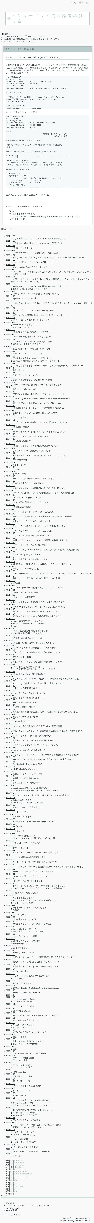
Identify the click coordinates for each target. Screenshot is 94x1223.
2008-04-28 (10, 1149)
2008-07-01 (10, 1055)
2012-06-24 (10, 743)
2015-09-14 (10, 495)
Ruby (72, 1220)
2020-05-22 (10, 346)
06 (14, 1161)
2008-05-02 (10, 1144)
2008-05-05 (10, 1130)
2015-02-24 (10, 524)
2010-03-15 (10, 883)
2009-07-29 (10, 950)
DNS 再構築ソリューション (32, 36)
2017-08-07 (10, 444)
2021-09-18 (10, 296)
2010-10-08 (10, 855)
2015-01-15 (10, 533)
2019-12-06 (10, 377)
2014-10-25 (10, 562)
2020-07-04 (10, 330)
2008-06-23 (10, 1070)
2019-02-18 (10, 396)
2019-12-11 (10, 373)
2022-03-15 (10, 265)
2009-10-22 (10, 917)
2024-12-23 (10, 241)
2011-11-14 (10, 762)
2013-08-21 (10, 664)
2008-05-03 (10, 1137)
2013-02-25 (10, 700)
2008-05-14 (10, 1122)
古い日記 (10, 1203)
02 (10, 1163)
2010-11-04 (10, 845)
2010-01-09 (10, 891)
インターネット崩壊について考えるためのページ (27, 1205)
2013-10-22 (10, 641)
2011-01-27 (10, 833)
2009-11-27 (10, 905)
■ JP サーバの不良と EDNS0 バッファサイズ (30, 195)
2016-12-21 (10, 458)
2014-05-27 (10, 604)
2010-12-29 (10, 841)
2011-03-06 (10, 824)
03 (12, 1163)
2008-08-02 (10, 1034)
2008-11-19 (10, 1009)
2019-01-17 (10, 406)
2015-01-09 (10, 538)
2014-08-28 (10, 571)
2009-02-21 (10, 986)
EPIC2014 (5, 34)
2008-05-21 (10, 1098)
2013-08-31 (10, 660)
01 (10, 1165)
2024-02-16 (10, 246)
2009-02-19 (10, 990)
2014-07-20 (10, 581)
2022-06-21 (10, 250)
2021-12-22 (13, 49)
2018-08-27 (10, 425)
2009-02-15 (10, 997)
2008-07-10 (10, 1051)
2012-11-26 (10, 719)
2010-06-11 (10, 874)
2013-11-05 (10, 636)
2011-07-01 (10, 798)
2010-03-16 (10, 879)
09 (20, 1163)
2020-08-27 (10, 322)
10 (20, 1161)
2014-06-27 (10, 585)
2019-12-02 (10, 382)
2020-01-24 (10, 363)
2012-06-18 (10, 748)
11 (23, 1161)
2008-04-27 (10, 1154)
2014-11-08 (10, 552)
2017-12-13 (10, 434)
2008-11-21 (10, 1004)
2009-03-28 (10, 974)
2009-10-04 (10, 939)
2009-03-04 (10, 981)
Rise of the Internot (13, 1208)
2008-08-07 (10, 1030)
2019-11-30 (10, 387)
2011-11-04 (10, 767)
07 (16, 1161)
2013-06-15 (10, 672)
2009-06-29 (10, 955)
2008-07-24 (10, 1046)
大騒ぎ (33, 65)
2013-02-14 (10, 705)
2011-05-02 (10, 819)
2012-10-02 (10, 724)
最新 (81, 3)
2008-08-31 (10, 1018)
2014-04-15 (10, 609)
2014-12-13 (10, 543)
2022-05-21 (10, 255)
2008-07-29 (10, 1039)
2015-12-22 (10, 481)
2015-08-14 (10, 500)
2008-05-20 (10, 1108)
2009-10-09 (10, 934)
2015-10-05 (10, 490)
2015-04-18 (10, 509)
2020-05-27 (10, 339)
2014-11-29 (10, 547)
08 (18, 1161)
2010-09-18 (10, 864)
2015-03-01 (10, 519)
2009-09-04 (10, 946)
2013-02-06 (10, 710)
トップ (74, 3)
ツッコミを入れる (35, 206)
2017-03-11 (10, 453)
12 (23, 1165)
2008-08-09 (10, 1023)
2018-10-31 (10, 420)
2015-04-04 (10, 514)
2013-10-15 (10, 645)
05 (12, 1161)
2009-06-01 (10, 964)
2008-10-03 (10, 1013)
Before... (12, 211)
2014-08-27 (10, 576)
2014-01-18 (10, 628)
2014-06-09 (10, 595)
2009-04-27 (10, 969)
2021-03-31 (10, 308)
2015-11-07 (10, 486)
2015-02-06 (10, 528)
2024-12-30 (10, 236)
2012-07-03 (10, 733)
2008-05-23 (10, 1093)
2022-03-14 (10, 269)
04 (10, 1161)
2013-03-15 (10, 695)
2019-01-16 (10, 410)
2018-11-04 (10, 415)
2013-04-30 (10, 681)
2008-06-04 (10, 1079)
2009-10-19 (10, 922)
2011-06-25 (10, 810)
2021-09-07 (10, 301)
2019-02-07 (10, 401)
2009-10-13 (10, 927)
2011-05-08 (10, 814)
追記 (88, 3)
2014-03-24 (10, 614)
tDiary (75, 1218)
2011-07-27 (10, 793)
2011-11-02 (10, 771)
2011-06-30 (10, 805)
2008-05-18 (10, 1118)
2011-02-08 (10, 829)
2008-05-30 (10, 1088)
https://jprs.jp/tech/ (16, 101)
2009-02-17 (10, 995)
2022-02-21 (10, 277)
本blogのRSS (11, 1210)
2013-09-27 (10, 650)
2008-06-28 (10, 1062)
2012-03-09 (10, 757)
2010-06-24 (10, 869)
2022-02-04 (10, 284)
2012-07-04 (10, 729)
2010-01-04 (10, 895)
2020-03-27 (10, 351)
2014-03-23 (10, 619)
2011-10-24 (10, 776)
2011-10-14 (10, 786)
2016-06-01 (10, 471)
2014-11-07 (10, 557)
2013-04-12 (10, 686)
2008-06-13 (10, 1074)
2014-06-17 (10, 590)
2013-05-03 (10, 676)
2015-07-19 (10, 505)
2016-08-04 (10, 462)
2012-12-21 (10, 714)
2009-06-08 (10, 959)
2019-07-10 (10, 392)
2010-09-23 (10, 860)
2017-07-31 (10, 448)
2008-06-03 (10, 1084)
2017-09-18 (10, 439)
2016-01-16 (10, 476)
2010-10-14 (10, 850)
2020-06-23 (10, 334)
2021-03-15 (10, 313)
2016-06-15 (10, 467)
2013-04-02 (10, 691)
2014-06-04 (10, 600)
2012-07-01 (10, 738)
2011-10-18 (10, 781)
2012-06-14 (10, 752)
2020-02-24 (10, 356)
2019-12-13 (10, 368)
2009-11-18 (10, 912)
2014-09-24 (10, 566)
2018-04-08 (10, 429)
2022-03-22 (10, 260)
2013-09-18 (10, 655)
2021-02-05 (10, 318)
